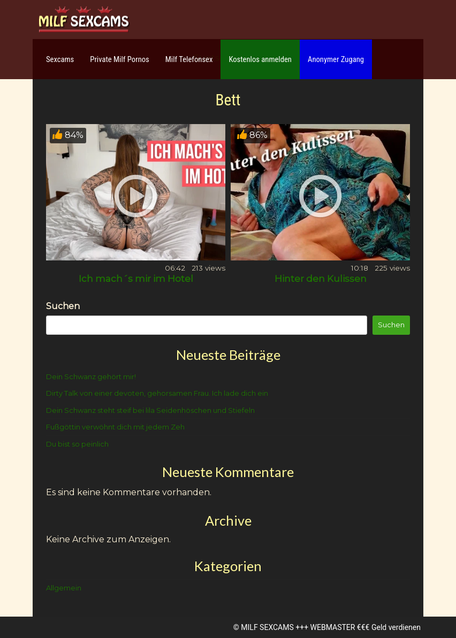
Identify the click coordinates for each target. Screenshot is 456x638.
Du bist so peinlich (77, 444)
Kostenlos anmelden (260, 59)
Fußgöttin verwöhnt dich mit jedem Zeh (115, 426)
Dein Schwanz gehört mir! (91, 376)
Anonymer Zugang (336, 59)
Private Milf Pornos (119, 59)
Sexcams (60, 59)
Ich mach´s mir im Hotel (136, 278)
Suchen (63, 306)
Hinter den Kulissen (321, 278)
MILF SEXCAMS (267, 627)
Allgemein (63, 587)
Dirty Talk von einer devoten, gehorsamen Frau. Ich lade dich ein (157, 393)
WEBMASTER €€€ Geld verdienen (365, 627)
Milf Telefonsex (189, 59)
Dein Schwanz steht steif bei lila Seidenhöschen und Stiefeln (150, 410)
